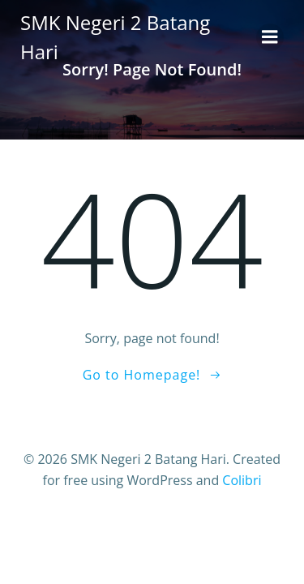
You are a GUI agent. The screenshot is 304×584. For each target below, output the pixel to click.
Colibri (241, 480)
